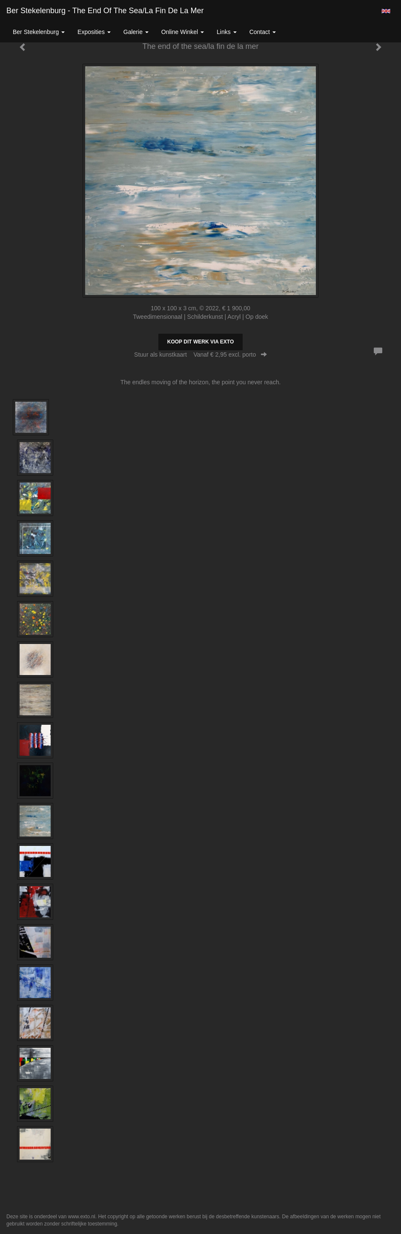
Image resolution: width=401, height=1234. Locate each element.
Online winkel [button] (182, 31)
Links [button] (227, 31)
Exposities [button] (94, 31)
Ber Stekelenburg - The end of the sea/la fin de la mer (105, 10)
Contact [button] (262, 31)
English (386, 11)
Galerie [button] (136, 31)
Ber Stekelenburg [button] (39, 31)
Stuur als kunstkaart (200, 354)
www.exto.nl (81, 1217)
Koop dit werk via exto (200, 342)
